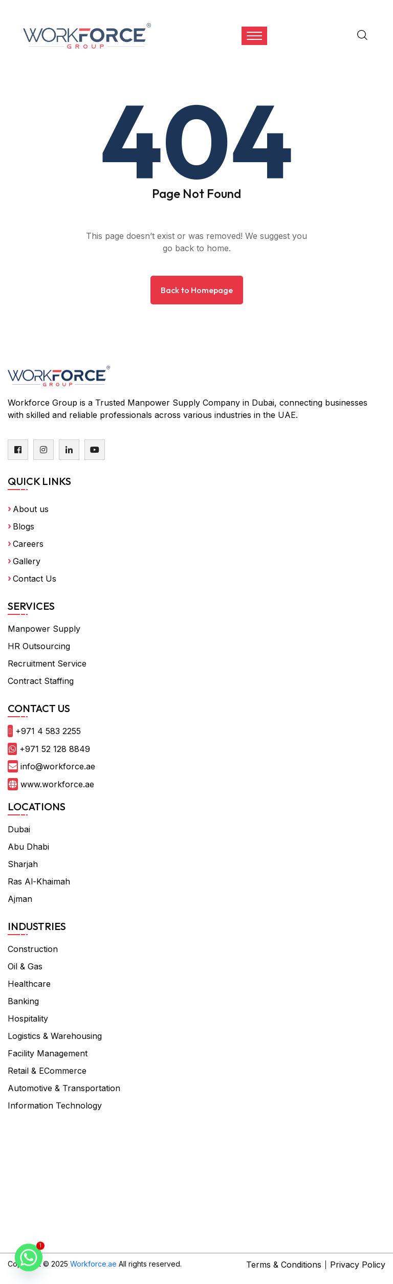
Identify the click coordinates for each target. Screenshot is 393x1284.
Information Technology (55, 1105)
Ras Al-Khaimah (39, 881)
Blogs (23, 526)
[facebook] (18, 449)
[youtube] (94, 449)
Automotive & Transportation (64, 1088)
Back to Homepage (197, 290)
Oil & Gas (25, 966)
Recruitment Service (47, 663)
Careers (28, 544)
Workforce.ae (93, 1263)
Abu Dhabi (28, 847)
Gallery (26, 561)
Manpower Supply (44, 629)
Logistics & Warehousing (55, 1036)
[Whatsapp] (28, 1257)
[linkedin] (69, 449)
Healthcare (29, 984)
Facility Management (48, 1053)
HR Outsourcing (39, 646)
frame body (149, 1160)
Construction (33, 949)
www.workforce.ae (57, 784)
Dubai (19, 829)
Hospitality (28, 1018)
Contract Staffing (41, 681)
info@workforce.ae (57, 766)
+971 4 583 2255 (48, 731)
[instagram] (43, 449)
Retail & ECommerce (47, 1071)
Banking (23, 1001)
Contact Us (34, 578)
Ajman (20, 899)
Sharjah (23, 864)
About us (31, 509)
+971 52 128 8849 (54, 749)
